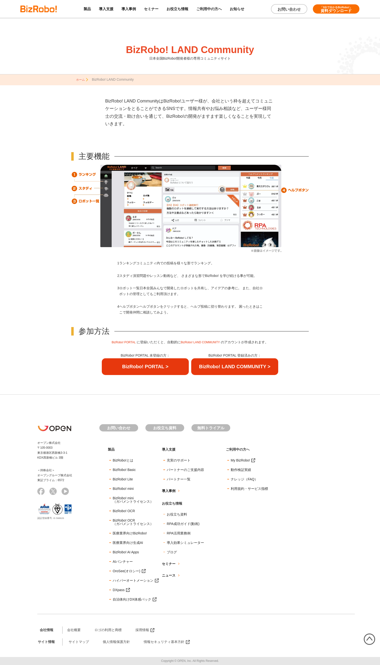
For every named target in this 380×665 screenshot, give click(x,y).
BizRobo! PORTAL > (145, 366)
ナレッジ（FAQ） (244, 479)
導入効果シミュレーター (185, 542)
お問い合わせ (289, 9)
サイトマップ (79, 641)
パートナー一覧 (178, 479)
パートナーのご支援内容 (185, 469)
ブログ (172, 552)
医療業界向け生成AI (128, 542)
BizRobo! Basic (124, 469)
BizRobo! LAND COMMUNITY (202, 342)
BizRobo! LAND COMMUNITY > (234, 366)
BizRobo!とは (123, 460)
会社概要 (74, 629)
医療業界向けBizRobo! (130, 533)
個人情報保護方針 (116, 641)
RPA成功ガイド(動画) (183, 523)
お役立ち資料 (164, 427)
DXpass (119, 589)
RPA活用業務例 (178, 533)
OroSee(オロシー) (126, 570)
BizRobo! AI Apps (126, 552)
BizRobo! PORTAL (121, 342)
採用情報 (142, 629)
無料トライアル (210, 427)
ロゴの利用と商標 (108, 629)
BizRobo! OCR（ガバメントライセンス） (133, 521)
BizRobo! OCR (124, 510)
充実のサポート (178, 460)
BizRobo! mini (123, 488)
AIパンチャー (123, 561)
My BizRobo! (240, 460)
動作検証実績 (241, 469)
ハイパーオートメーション (133, 580)
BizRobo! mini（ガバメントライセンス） (133, 499)
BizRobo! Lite (123, 479)
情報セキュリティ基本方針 (164, 641)
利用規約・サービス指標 (249, 488)
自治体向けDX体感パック (132, 599)
